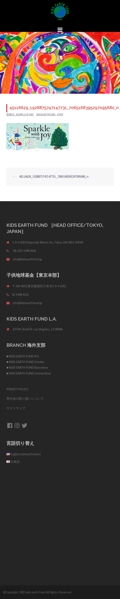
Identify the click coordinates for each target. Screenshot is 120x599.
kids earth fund (35, 592)
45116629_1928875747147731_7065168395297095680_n (54, 176)
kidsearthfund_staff (49, 114)
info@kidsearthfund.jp (27, 259)
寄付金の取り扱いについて (25, 399)
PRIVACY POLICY (17, 389)
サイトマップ (15, 408)
